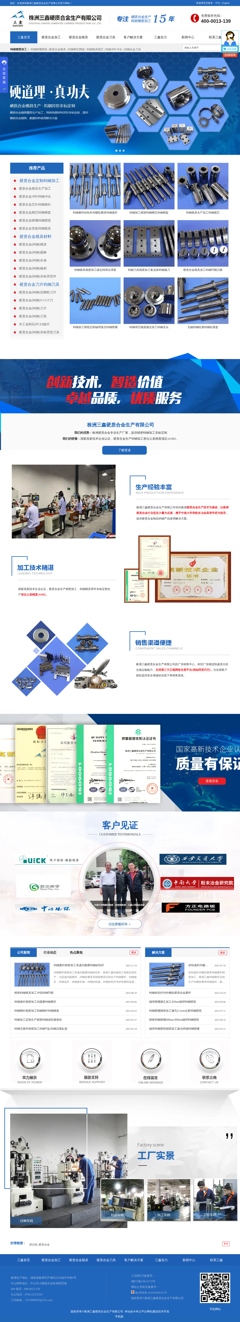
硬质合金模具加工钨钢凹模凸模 (202, 269)
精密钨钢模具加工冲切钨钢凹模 (34, 992)
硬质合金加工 (51, 1260)
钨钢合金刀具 (132, 49)
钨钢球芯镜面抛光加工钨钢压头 (149, 327)
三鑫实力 (161, 1260)
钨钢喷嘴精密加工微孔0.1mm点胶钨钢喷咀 (175, 1010)
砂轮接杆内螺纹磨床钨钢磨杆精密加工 (212, 965)
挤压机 (33, 1244)
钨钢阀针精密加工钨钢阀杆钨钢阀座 (36, 1010)
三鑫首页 (23, 1260)
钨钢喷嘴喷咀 (39, 49)
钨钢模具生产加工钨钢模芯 (203, 212)
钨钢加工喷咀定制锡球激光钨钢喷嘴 (95, 327)
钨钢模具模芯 (95, 49)
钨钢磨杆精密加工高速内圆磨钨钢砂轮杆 (79, 965)
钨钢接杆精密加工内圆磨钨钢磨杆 (35, 1001)
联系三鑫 (216, 1260)
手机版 (119, 1316)
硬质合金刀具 (106, 1260)
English (226, 3)
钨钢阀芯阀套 (76, 49)
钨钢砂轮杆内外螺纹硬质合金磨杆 (170, 992)
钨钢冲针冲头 (113, 49)
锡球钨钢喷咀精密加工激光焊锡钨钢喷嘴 (174, 1028)
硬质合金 (44, 1244)
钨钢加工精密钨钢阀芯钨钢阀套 (149, 212)
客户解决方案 (133, 1260)
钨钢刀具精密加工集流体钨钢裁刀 (149, 269)
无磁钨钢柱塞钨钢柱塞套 (202, 327)
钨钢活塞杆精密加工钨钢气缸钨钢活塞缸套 (40, 1028)
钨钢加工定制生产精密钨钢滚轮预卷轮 (38, 1019)
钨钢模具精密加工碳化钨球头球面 (95, 269)
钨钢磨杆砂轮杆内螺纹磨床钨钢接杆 (95, 212)
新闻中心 (188, 1260)
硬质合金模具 (57, 49)
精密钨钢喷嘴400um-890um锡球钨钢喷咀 (174, 1019)
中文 (217, 3)
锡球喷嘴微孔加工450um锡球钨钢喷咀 (172, 1001)
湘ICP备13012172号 (143, 1281)
